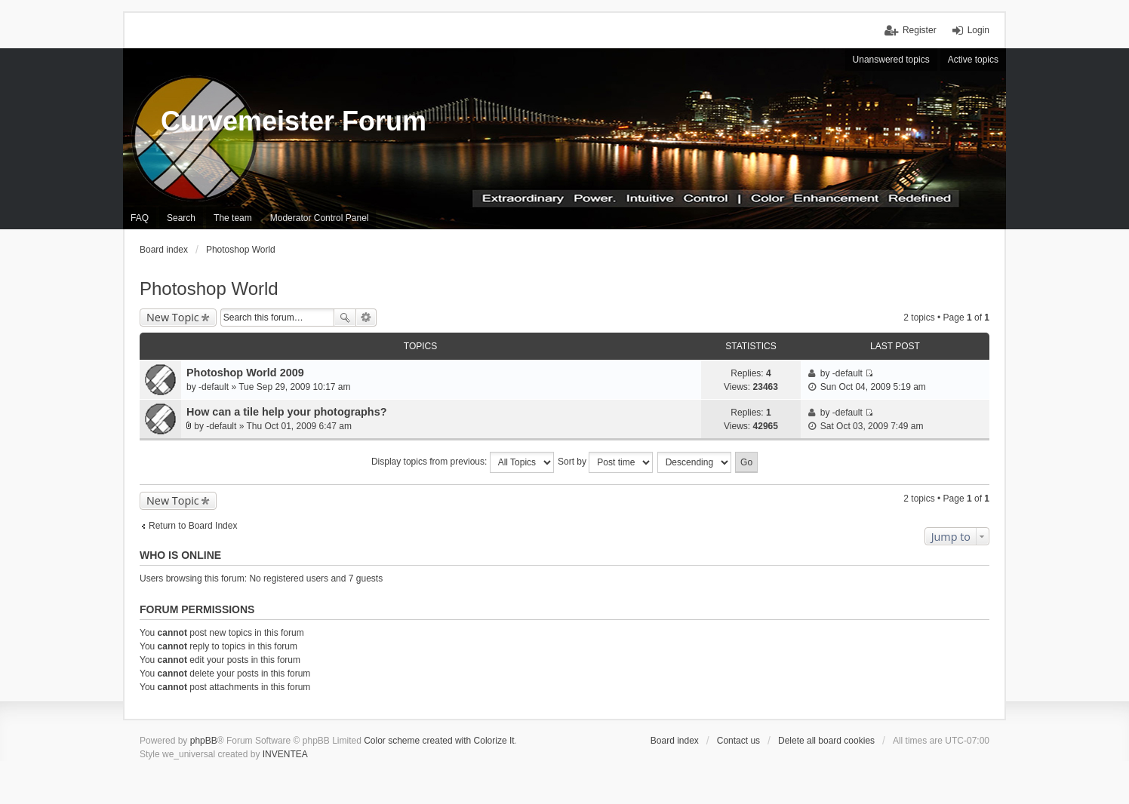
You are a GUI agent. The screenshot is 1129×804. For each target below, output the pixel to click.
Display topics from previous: (462, 462)
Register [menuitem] (920, 30)
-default (213, 387)
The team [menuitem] (233, 218)
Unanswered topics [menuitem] (891, 59)
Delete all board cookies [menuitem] (826, 740)
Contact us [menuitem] (738, 740)
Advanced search (366, 317)
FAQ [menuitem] (140, 218)
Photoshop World (209, 288)
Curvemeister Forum (293, 121)
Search (345, 317)
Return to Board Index (193, 525)
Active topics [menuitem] (973, 59)
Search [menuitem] (181, 218)
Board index (675, 740)
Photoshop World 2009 (245, 373)
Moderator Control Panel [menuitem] (319, 218)
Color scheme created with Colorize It (439, 740)
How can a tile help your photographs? (286, 412)
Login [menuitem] (978, 30)
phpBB (203, 740)
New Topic (172, 317)
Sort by (605, 462)
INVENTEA (285, 754)
